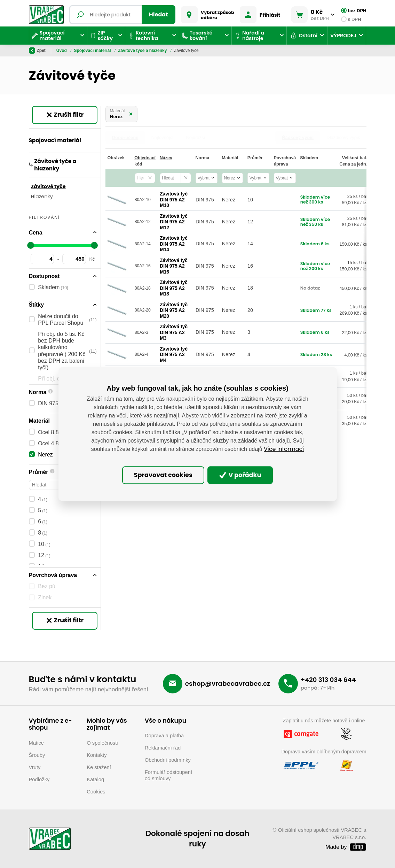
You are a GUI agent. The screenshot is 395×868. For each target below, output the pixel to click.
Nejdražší (195, 137)
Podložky (39, 779)
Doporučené (125, 137)
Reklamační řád (163, 748)
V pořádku (240, 475)
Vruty (35, 767)
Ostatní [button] (303, 35)
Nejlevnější (162, 137)
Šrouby (37, 755)
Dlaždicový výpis (343, 137)
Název (166, 157)
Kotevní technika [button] (143, 35)
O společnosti (102, 743)
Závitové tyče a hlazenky (143, 50)
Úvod (62, 50)
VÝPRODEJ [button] (343, 35)
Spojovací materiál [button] (48, 35)
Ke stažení (99, 767)
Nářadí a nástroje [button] (249, 35)
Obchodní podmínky (168, 760)
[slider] (30, 245)
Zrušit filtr (65, 114)
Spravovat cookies (163, 475)
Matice (36, 743)
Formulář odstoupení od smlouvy (168, 775)
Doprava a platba (164, 735)
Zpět (37, 50)
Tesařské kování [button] (197, 35)
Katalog (95, 779)
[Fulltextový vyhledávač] (122, 14)
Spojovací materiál (93, 50)
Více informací (284, 449)
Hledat (158, 14)
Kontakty (96, 755)
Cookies (96, 791)
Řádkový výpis (298, 137)
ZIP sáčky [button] (101, 35)
